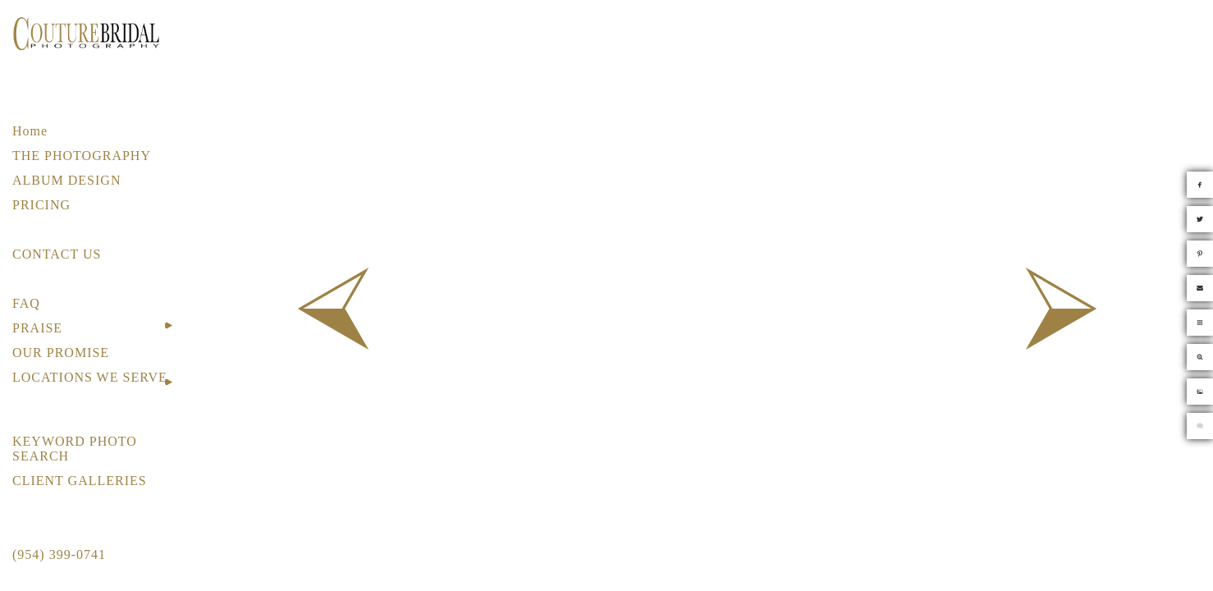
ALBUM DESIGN (66, 180)
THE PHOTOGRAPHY (81, 156)
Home (30, 131)
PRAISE (37, 328)
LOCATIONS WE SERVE (89, 377)
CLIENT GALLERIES (79, 481)
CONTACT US (56, 254)
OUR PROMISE (60, 353)
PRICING (41, 205)
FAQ (26, 303)
